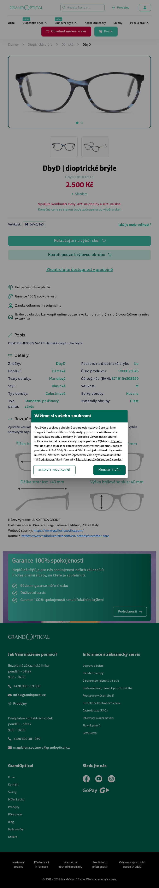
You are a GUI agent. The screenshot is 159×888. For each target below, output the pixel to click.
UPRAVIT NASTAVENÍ (29, 465)
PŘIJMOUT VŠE (133, 465)
